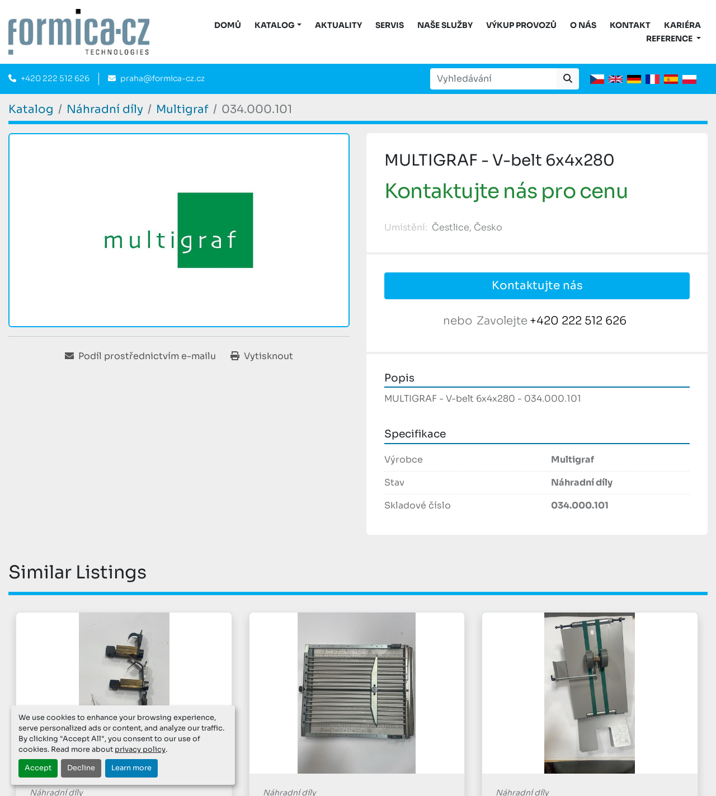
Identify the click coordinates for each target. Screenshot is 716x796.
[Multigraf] (182, 109)
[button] (278, 25)
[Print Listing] (261, 356)
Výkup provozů (521, 25)
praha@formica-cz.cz (162, 78)
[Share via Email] (140, 356)
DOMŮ (227, 25)
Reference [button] (670, 39)
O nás (583, 25)
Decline (81, 768)
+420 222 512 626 (55, 78)
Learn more (131, 768)
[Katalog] (31, 109)
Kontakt (630, 25)
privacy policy (140, 749)
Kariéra (682, 25)
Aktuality (338, 25)
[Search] (493, 79)
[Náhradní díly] (105, 109)
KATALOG (275, 25)
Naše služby (445, 25)
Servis (389, 25)
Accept (38, 768)
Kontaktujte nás (537, 286)
